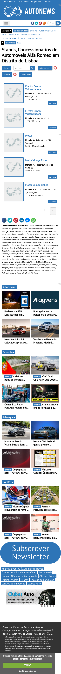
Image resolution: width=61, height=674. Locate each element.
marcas (31, 38)
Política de (27, 671)
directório (10, 42)
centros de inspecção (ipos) (13, 38)
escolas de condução (30, 34)
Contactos (7, 627)
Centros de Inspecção (13, 583)
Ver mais (52, 103)
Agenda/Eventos (11, 568)
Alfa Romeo (45, 68)
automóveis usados (47, 30)
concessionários (21, 30)
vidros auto (14, 34)
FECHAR (27, 665)
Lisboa (6, 74)
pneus (4, 34)
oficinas (33, 30)
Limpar (6, 68)
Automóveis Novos (32, 568)
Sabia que (8, 417)
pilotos (39, 38)
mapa (19, 42)
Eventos (7, 482)
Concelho (26, 74)
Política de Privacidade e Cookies (28, 627)
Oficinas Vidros (10, 579)
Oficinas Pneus (47, 576)
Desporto (8, 352)
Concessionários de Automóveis (19, 572)
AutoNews (9, 287)
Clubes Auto (34, 583)
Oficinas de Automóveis (24, 576)
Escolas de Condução (42, 579)
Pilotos (24, 579)
